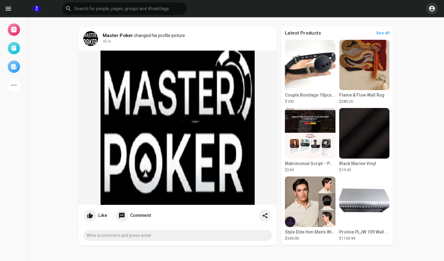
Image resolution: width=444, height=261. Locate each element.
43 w (107, 41)
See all (383, 33)
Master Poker (118, 35)
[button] (124, 8)
